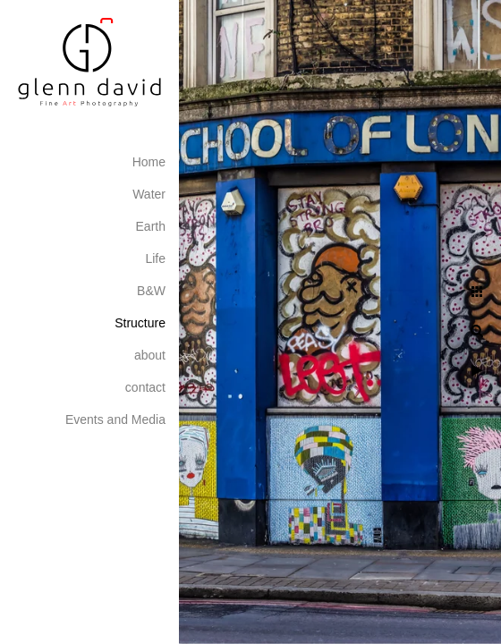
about (150, 355)
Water (149, 194)
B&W (151, 291)
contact (145, 387)
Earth (151, 226)
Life (155, 258)
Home (149, 162)
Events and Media (115, 419)
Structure (140, 323)
